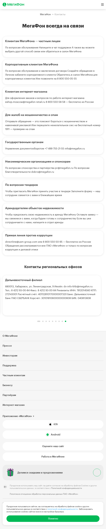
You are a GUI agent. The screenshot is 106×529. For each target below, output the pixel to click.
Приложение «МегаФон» (17, 416)
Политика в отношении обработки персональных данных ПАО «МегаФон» (44, 494)
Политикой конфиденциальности (66, 488)
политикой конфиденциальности (62, 509)
